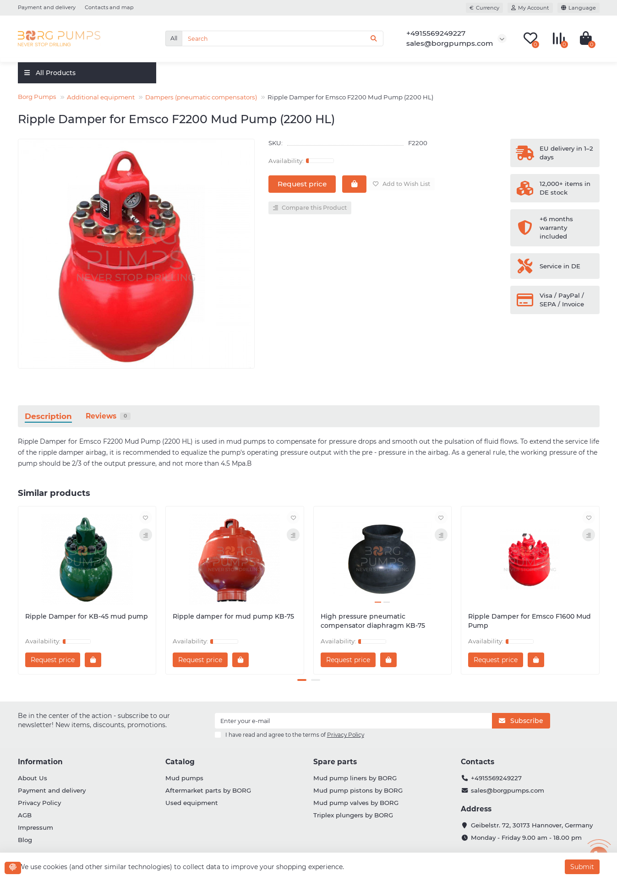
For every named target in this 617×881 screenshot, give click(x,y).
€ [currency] (484, 7)
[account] (530, 8)
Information (40, 761)
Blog (25, 839)
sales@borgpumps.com (507, 790)
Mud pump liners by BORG (355, 778)
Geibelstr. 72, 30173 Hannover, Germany (532, 825)
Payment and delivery (47, 7)
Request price (302, 183)
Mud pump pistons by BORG (358, 790)
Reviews (108, 416)
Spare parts (335, 761)
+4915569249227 (496, 778)
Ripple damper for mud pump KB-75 (233, 616)
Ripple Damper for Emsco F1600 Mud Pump (529, 621)
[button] (301, 680)
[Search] (282, 38)
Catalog (180, 761)
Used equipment (191, 802)
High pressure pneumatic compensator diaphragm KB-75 (373, 621)
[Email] (353, 721)
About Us (32, 778)
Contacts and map (109, 7)
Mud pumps (184, 778)
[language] (578, 8)
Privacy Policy (39, 802)
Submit (582, 867)
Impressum (35, 827)
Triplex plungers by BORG (353, 815)
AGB (25, 815)
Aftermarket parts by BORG (208, 790)
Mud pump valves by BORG (356, 802)
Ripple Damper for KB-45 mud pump (86, 616)
